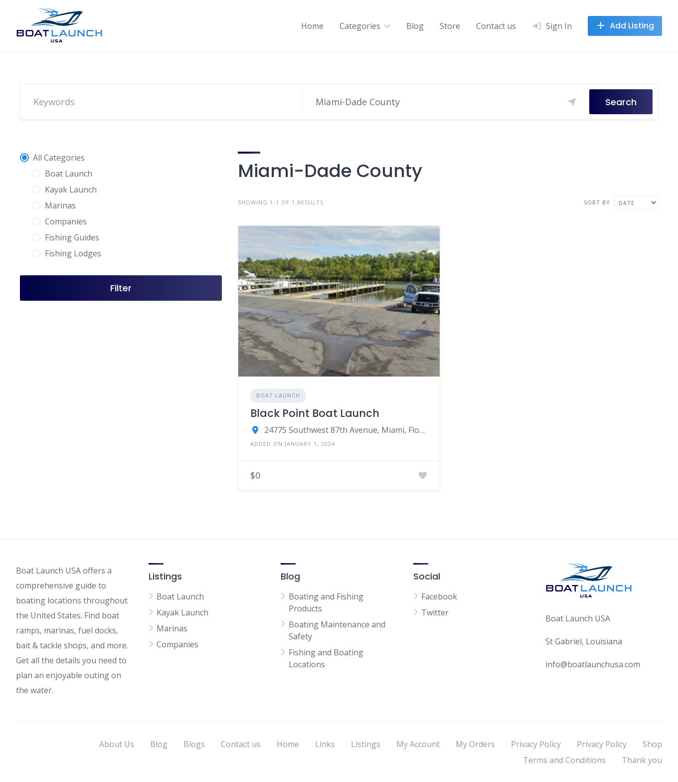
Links (325, 744)
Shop (652, 744)
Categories (359, 25)
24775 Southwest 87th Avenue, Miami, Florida (346, 429)
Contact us (496, 25)
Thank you (642, 760)
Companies (177, 644)
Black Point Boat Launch (314, 413)
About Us (116, 744)
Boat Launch (278, 395)
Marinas (172, 628)
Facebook (439, 596)
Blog (415, 25)
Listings (365, 744)
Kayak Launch (182, 612)
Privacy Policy (536, 744)
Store (450, 25)
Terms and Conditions (564, 760)
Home (312, 25)
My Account (418, 744)
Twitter (435, 612)
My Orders (475, 744)
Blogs (194, 744)
